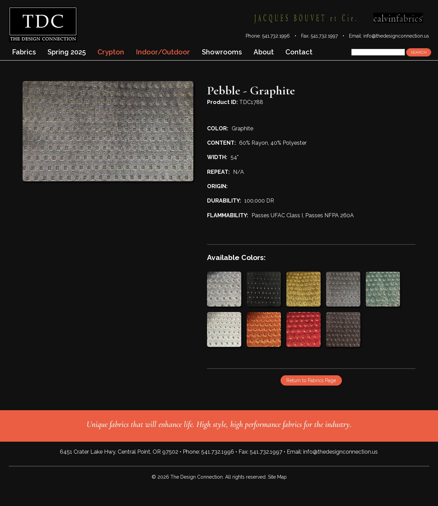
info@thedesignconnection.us (396, 36)
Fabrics (24, 52)
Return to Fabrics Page (311, 380)
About (264, 52)
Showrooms (222, 52)
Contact (298, 52)
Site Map (277, 477)
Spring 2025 (67, 52)
